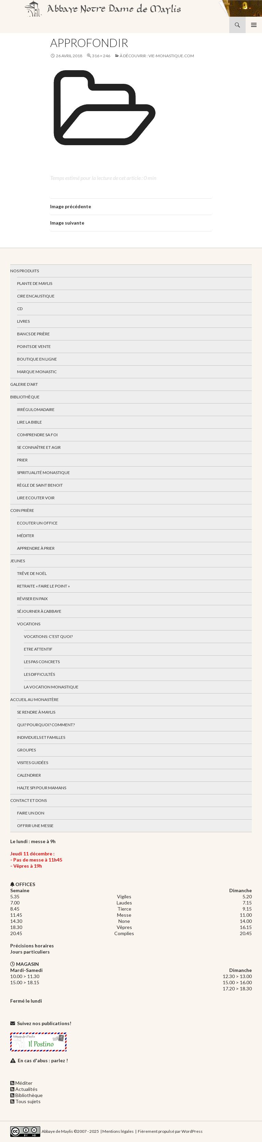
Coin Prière (22, 510)
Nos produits (24, 270)
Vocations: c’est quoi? (48, 636)
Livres (23, 321)
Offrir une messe (35, 825)
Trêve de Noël (32, 573)
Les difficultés (39, 674)
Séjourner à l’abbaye (39, 611)
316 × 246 (101, 55)
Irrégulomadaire (36, 409)
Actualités (26, 1089)
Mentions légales (118, 1130)
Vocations (28, 623)
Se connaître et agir (39, 447)
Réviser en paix (32, 598)
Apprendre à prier (36, 548)
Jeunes (17, 560)
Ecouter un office (37, 523)
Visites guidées (32, 762)
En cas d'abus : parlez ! (43, 1060)
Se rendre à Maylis (36, 712)
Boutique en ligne (37, 359)
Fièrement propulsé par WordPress (170, 1130)
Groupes (26, 749)
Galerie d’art (24, 384)
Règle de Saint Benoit (40, 485)
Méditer (25, 535)
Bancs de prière (33, 333)
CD (20, 308)
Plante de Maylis (34, 283)
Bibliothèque (25, 396)
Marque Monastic (37, 371)
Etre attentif (38, 649)
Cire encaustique (36, 296)
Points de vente (34, 346)
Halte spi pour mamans (41, 787)
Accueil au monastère (34, 699)
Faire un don (30, 813)
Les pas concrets (42, 661)
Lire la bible (29, 422)
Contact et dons (28, 800)
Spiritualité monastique (43, 472)
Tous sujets (28, 1101)
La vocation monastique (51, 686)
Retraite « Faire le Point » (43, 586)
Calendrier (29, 775)
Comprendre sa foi (37, 434)
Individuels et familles (41, 737)
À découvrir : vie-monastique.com (157, 55)
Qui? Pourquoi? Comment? (46, 724)
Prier (22, 459)
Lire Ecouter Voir (36, 497)
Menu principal (254, 25)
